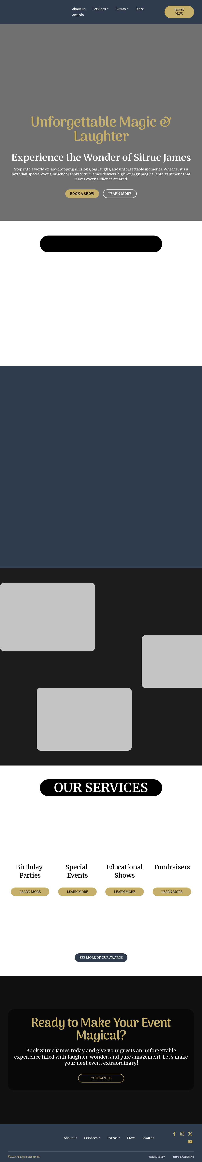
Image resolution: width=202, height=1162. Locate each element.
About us (79, 9)
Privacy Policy (157, 1156)
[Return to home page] (37, 12)
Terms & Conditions (183, 1156)
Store (140, 9)
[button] (179, 12)
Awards (78, 15)
